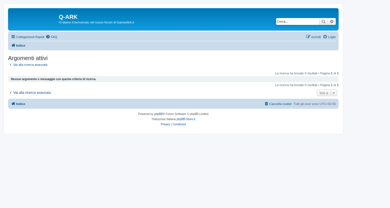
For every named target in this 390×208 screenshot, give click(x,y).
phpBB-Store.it (185, 119)
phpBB (158, 114)
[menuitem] (51, 36)
